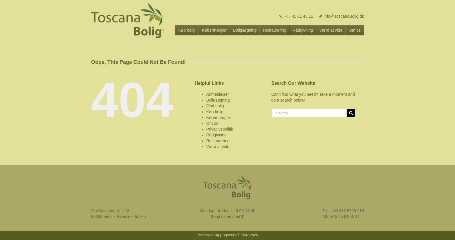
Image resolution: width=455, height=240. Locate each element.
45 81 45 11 (296, 16)
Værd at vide (217, 146)
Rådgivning (216, 135)
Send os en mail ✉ (227, 216)
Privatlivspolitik (219, 129)
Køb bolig (214, 111)
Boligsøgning (218, 100)
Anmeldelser (217, 94)
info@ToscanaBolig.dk (341, 16)
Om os (212, 123)
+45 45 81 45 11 (345, 216)
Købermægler (218, 117)
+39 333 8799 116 (347, 210)
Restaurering (218, 140)
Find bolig (215, 106)
